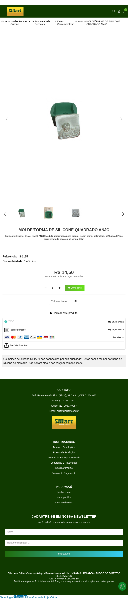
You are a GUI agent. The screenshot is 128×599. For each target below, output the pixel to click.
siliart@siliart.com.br (68, 411)
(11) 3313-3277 (67, 400)
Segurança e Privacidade (64, 462)
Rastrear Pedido (64, 468)
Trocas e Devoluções (64, 447)
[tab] (64, 322)
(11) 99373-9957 (68, 405)
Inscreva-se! (64, 553)
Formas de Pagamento (64, 473)
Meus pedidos (64, 497)
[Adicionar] (60, 288)
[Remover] (46, 288)
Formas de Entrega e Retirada (64, 457)
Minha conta (64, 492)
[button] (6, 118)
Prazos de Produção (64, 452)
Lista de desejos (64, 502)
